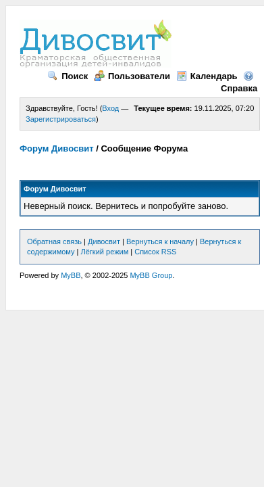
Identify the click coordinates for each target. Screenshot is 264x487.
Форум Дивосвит (57, 148)
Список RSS (155, 252)
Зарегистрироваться (61, 119)
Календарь (207, 76)
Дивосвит (104, 241)
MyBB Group (151, 275)
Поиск (67, 76)
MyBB (70, 275)
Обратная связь (54, 241)
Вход (110, 108)
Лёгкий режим (105, 252)
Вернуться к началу (160, 241)
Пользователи (132, 76)
